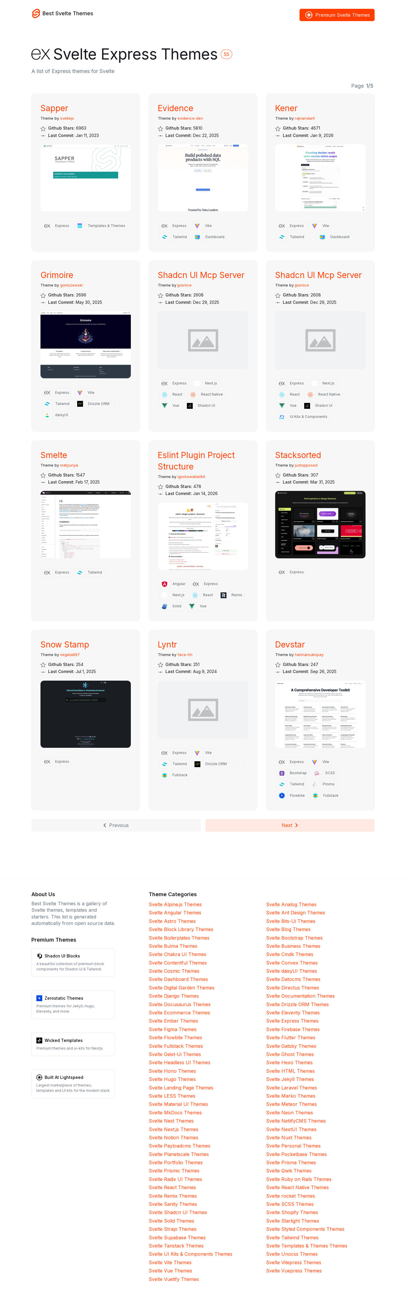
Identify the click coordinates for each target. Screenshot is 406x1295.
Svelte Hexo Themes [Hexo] (289, 1062)
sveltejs (67, 118)
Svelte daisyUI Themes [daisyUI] (291, 971)
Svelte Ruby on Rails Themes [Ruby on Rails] (298, 1179)
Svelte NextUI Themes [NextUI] (291, 1129)
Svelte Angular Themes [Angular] (175, 913)
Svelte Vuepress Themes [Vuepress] (294, 1271)
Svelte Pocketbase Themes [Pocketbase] (296, 1154)
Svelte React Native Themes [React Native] (297, 1187)
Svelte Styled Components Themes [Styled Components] (305, 1229)
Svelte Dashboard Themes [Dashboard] (178, 979)
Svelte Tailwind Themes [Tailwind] (292, 1237)
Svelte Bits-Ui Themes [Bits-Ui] (290, 921)
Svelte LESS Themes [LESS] (172, 1096)
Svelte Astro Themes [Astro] (172, 921)
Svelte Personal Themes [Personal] (293, 1146)
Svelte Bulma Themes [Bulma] (173, 946)
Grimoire (56, 275)
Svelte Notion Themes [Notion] (173, 1137)
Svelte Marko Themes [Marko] (290, 1096)
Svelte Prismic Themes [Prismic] (174, 1171)
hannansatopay (309, 654)
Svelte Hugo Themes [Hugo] (172, 1079)
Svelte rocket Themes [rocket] (290, 1196)
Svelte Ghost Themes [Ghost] (290, 1054)
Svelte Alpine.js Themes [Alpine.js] (175, 904)
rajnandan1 (305, 118)
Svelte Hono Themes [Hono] (172, 1071)
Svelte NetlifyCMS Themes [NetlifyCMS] (296, 1121)
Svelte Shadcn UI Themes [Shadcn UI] (178, 1212)
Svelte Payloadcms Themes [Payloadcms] (179, 1146)
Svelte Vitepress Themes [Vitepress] (293, 1262)
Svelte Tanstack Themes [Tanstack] (176, 1246)
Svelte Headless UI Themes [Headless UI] (179, 1062)
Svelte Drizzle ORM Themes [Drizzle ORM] (297, 1004)
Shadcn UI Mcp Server (201, 275)
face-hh (184, 654)
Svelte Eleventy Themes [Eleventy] (293, 1013)
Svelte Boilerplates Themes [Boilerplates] (179, 938)
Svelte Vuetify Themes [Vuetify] (174, 1279)
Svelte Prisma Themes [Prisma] (291, 1162)
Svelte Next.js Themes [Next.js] (173, 1129)
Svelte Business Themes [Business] (293, 946)
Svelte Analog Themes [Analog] (291, 904)
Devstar (290, 645)
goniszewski (71, 285)
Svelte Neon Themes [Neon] (289, 1113)
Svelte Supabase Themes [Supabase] (177, 1237)
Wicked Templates (64, 1040)
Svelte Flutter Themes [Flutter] (290, 1037)
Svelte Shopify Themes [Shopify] (292, 1212)
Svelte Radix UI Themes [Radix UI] (175, 1179)
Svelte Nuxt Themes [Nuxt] (289, 1137)
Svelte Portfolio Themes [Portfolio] (176, 1162)
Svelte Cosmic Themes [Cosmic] (174, 971)
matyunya (69, 465)
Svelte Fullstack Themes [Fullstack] (176, 1046)
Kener (286, 108)
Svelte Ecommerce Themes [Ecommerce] (179, 1013)
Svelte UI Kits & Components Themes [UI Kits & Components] (190, 1254)
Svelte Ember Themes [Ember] (173, 1021)
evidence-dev (190, 118)
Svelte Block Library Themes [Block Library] (181, 929)
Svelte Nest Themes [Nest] (171, 1121)
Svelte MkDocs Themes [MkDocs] (175, 1113)
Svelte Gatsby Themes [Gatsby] (291, 1046)
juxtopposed (306, 465)
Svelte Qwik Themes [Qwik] (289, 1171)
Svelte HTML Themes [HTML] (290, 1071)
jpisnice (184, 285)
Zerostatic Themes (64, 998)
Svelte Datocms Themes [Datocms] (293, 979)
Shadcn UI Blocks (62, 955)
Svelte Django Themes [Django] (174, 996)
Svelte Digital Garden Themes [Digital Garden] (181, 988)
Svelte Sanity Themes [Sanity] (173, 1204)
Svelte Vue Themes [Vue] (170, 1271)
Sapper (54, 108)
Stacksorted (298, 455)
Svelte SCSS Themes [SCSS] (290, 1204)
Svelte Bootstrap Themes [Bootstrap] (294, 938)
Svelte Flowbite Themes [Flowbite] (175, 1037)
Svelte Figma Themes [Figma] (173, 1029)
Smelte (53, 455)
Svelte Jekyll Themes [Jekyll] (290, 1079)
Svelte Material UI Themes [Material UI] (178, 1104)
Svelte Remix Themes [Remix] (173, 1196)
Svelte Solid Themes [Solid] (171, 1221)
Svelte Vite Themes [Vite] (170, 1262)
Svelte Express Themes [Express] (292, 1021)
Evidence (175, 108)
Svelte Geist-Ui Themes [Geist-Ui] (175, 1054)
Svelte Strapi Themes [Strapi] (173, 1229)
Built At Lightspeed (64, 1077)
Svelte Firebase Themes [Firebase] (293, 1029)
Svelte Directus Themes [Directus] (292, 988)
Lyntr (167, 645)
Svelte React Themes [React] (172, 1187)
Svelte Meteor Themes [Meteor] (291, 1104)
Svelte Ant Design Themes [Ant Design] (295, 913)
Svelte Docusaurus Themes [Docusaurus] (180, 1004)
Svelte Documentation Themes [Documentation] (300, 996)
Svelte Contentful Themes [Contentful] (178, 963)
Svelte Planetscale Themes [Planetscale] (179, 1154)
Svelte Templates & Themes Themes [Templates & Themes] (306, 1246)
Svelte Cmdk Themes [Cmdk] (289, 954)
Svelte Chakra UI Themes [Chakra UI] (177, 954)
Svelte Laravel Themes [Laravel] (291, 1088)
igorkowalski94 (191, 476)
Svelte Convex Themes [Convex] (292, 963)
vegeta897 (70, 654)
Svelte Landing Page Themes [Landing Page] (181, 1088)
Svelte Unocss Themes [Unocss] (292, 1254)
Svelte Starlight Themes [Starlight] (292, 1221)
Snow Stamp (64, 645)
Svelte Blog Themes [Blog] (288, 929)
